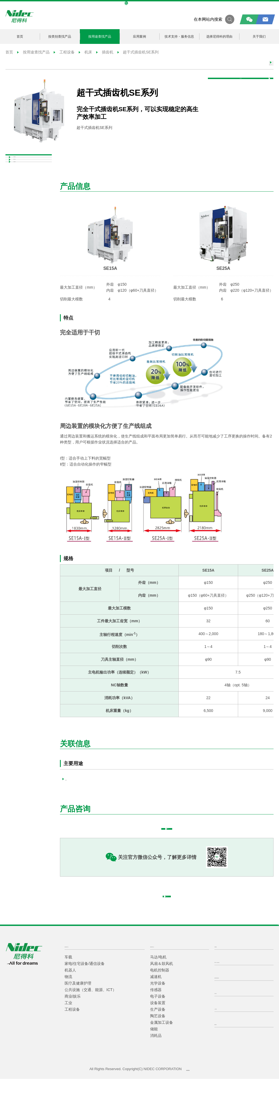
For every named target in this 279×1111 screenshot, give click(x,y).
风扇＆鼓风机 (161, 996)
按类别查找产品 (59, 36)
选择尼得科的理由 (219, 36)
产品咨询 (251, 90)
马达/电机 (158, 989)
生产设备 (157, 1041)
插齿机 (104, 52)
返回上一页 (249, 66)
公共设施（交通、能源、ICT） (91, 1022)
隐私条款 (223, 1055)
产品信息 (18, 168)
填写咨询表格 (182, 841)
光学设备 (157, 1015)
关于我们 (259, 36)
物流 (68, 1009)
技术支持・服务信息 (179, 36)
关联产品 (18, 181)
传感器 (156, 1022)
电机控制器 (159, 1002)
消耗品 (156, 1067)
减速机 (156, 1009)
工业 (68, 1035)
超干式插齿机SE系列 (138, 52)
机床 (85, 52)
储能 (154, 1061)
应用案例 (139, 36)
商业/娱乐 (73, 1028)
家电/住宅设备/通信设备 (85, 996)
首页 (20, 36)
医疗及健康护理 (78, 1015)
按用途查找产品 (99, 36)
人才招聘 (223, 1040)
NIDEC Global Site (139, 3)
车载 (68, 989)
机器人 (70, 1002)
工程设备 (64, 52)
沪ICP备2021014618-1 (187, 1101)
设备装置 (157, 1035)
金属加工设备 (161, 1054)
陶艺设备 (157, 1048)
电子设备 (157, 1028)
